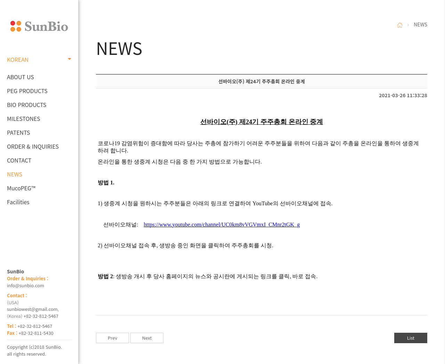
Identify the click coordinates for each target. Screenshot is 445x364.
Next (147, 337)
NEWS (14, 174)
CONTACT (19, 160)
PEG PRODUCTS (27, 90)
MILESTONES (23, 118)
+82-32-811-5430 (36, 333)
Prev (112, 337)
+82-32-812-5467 (41, 316)
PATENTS (18, 132)
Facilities (18, 202)
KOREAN (39, 59)
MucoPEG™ (21, 188)
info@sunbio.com (25, 285)
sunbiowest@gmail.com (32, 309)
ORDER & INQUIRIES (33, 146)
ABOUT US (20, 77)
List (410, 337)
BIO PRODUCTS (26, 104)
